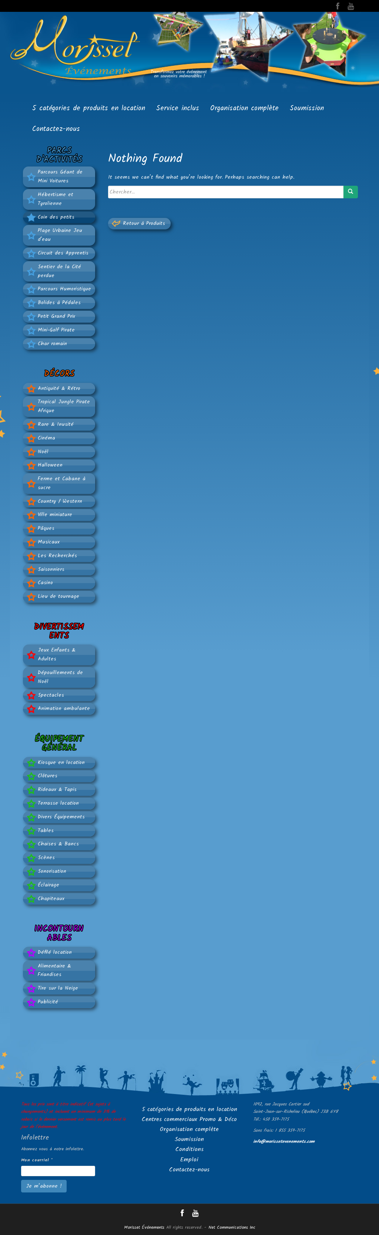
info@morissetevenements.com (284, 1141)
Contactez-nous (56, 129)
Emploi (189, 1159)
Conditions (189, 1149)
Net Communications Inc (231, 1227)
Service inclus (177, 108)
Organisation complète (244, 108)
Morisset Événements (144, 1227)
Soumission (307, 108)
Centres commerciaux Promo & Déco (189, 1119)
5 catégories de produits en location (88, 108)
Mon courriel (37, 1160)
